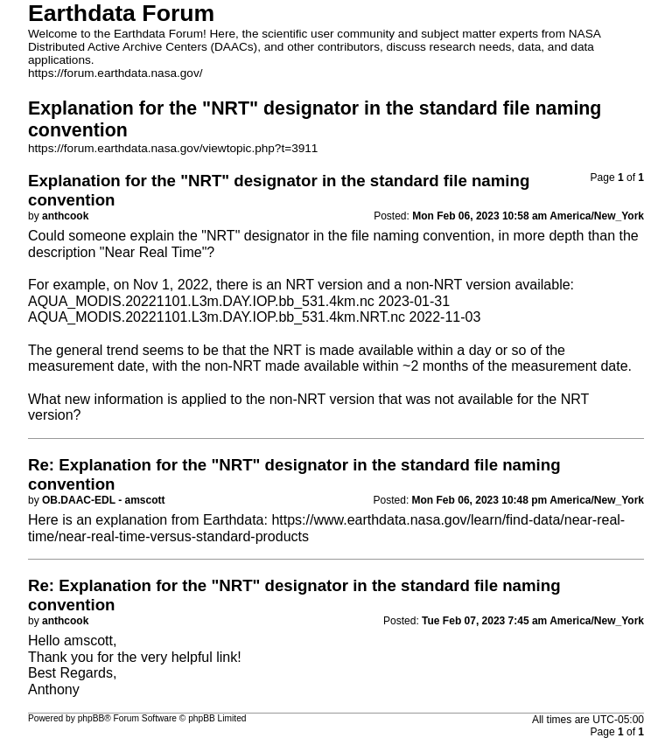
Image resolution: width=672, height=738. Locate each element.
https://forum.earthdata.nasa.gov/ (115, 73)
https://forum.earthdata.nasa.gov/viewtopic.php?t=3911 (173, 148)
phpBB (91, 718)
